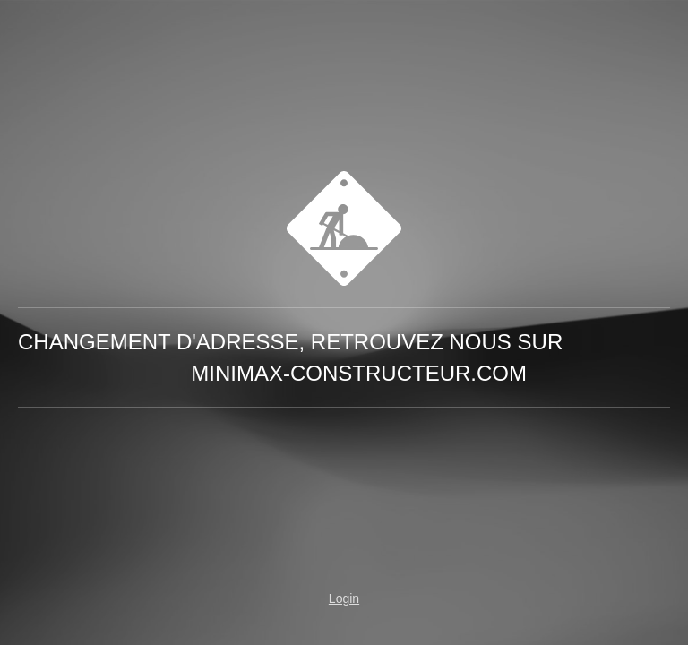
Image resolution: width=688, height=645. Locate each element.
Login (344, 598)
